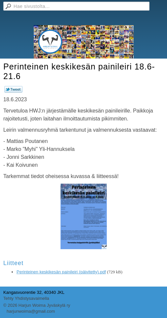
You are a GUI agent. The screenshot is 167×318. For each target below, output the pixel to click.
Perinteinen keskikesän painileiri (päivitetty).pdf (61, 271)
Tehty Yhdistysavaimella (26, 298)
